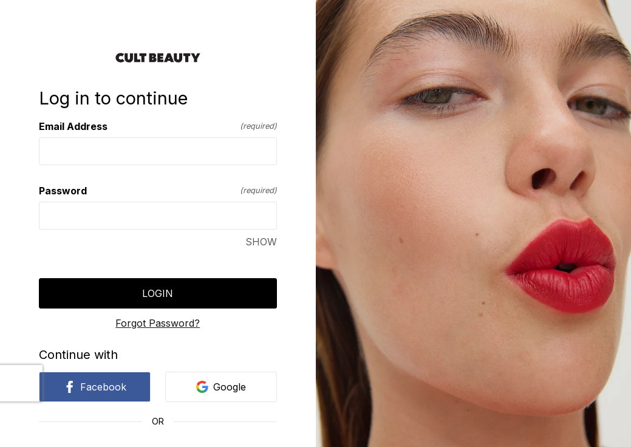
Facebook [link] (94, 387)
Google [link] (221, 387)
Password (158, 191)
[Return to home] (158, 58)
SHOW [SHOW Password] (261, 242)
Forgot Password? (157, 323)
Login (157, 293)
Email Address (158, 126)
